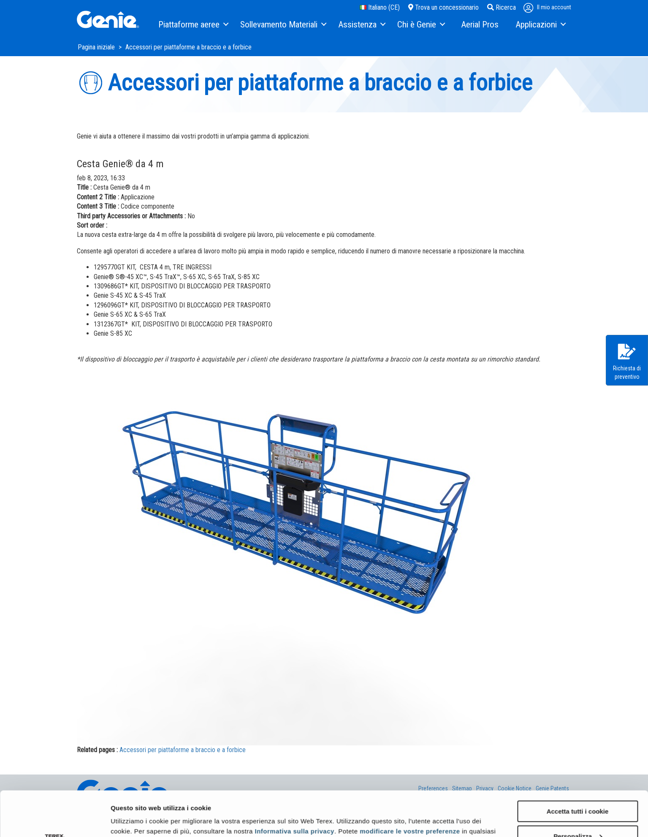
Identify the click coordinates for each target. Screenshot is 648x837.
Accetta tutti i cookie (578, 766)
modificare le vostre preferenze (410, 786)
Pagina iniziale (97, 47)
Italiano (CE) (380, 7)
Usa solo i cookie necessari (577, 816)
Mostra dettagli (133, 819)
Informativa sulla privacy (294, 786)
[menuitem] (193, 25)
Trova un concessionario (443, 7)
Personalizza (577, 791)
